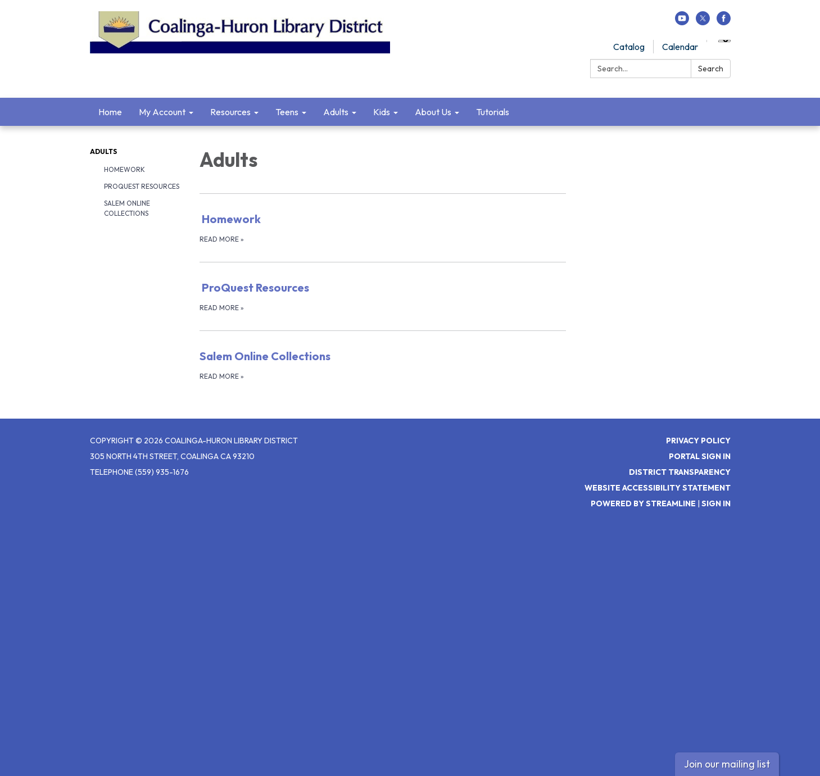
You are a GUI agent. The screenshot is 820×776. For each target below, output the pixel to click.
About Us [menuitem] (433, 111)
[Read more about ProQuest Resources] (383, 296)
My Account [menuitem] (162, 111)
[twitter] (703, 22)
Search (710, 68)
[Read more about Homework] (383, 227)
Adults (103, 151)
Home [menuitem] (110, 111)
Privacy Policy (698, 440)
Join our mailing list (727, 763)
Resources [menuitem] (230, 111)
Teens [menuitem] (286, 111)
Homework (124, 169)
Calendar (680, 46)
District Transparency (680, 472)
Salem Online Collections (127, 208)
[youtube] (682, 22)
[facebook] (724, 22)
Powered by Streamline (643, 503)
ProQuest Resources (141, 186)
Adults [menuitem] (335, 111)
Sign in (716, 503)
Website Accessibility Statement (658, 488)
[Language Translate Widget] (724, 41)
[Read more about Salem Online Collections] (383, 364)
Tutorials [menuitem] (492, 111)
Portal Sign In (700, 456)
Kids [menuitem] (381, 111)
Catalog (629, 46)
